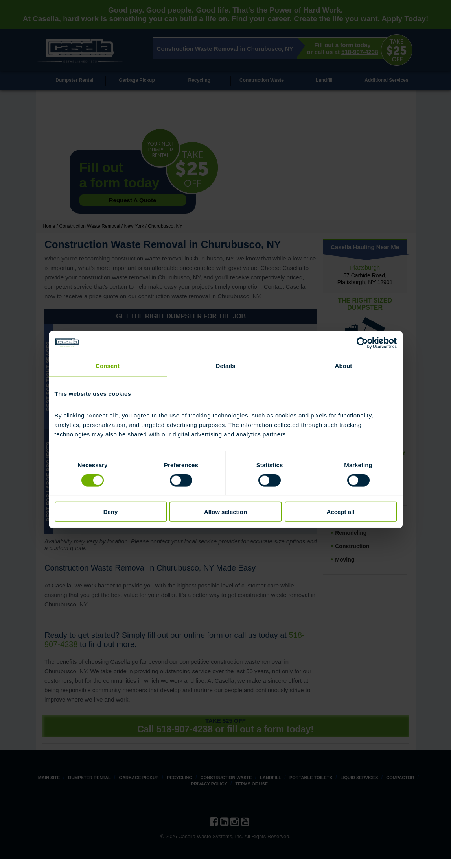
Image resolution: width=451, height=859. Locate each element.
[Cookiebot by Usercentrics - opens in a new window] (362, 343)
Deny (110, 511)
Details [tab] (226, 365)
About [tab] (343, 365)
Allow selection (225, 511)
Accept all (341, 511)
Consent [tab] (108, 365)
